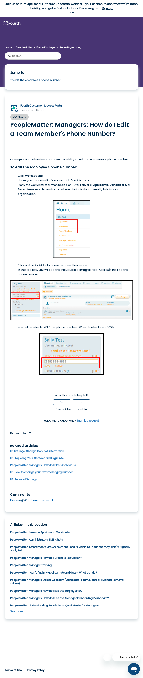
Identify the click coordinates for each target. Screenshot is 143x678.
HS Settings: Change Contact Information (37, 451)
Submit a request (88, 421)
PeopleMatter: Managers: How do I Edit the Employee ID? (46, 591)
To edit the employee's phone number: (35, 80)
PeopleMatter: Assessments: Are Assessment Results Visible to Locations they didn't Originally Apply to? (70, 548)
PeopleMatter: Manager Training (30, 565)
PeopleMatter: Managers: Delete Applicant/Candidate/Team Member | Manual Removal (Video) (67, 581)
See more (16, 611)
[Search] (33, 56)
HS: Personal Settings (23, 479)
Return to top (21, 433)
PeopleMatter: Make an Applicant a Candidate (40, 532)
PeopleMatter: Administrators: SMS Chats (36, 539)
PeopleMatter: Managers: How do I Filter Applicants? (43, 465)
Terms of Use (13, 670)
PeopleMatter (24, 47)
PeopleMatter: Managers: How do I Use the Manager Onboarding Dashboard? (59, 598)
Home (8, 47)
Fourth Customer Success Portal (41, 106)
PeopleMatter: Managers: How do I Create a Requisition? (46, 558)
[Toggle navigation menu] (136, 23)
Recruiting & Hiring (70, 47)
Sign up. (107, 8)
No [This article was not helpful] (81, 402)
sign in (23, 500)
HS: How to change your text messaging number (41, 472)
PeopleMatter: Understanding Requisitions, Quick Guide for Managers (54, 605)
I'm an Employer (46, 47)
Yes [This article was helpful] (62, 402)
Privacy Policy (35, 670)
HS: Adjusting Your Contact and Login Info (37, 458)
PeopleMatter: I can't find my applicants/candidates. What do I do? (53, 572)
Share (19, 117)
